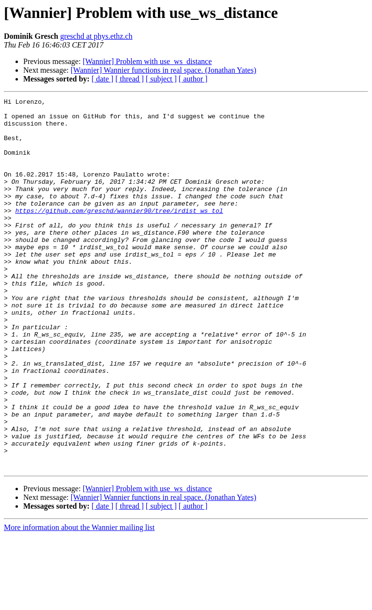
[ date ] (102, 79)
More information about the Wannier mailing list (79, 601)
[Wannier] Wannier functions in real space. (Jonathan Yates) (163, 70)
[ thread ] (129, 79)
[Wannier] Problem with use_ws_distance (147, 61)
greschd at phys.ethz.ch (96, 36)
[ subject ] (161, 79)
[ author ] (193, 79)
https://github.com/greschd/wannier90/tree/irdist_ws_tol (119, 233)
